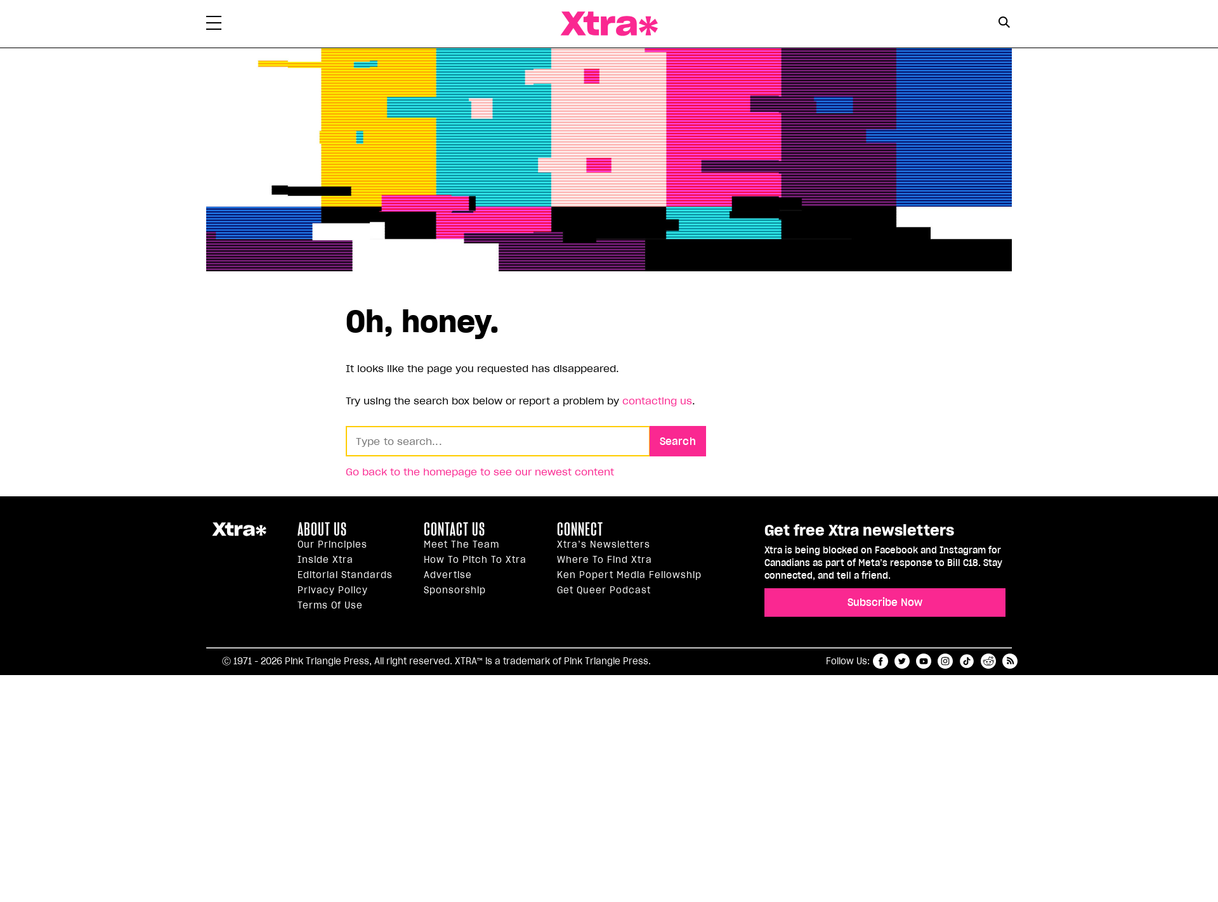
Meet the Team (461, 544)
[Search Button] (1004, 22)
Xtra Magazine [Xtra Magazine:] (239, 534)
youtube (923, 661)
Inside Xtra (325, 559)
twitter (902, 661)
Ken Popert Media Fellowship (629, 575)
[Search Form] (1004, 24)
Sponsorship (455, 590)
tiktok (966, 661)
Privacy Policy (333, 590)
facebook (880, 661)
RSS (1010, 661)
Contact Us (454, 529)
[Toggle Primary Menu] (213, 25)
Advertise (448, 575)
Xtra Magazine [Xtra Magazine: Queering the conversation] (609, 24)
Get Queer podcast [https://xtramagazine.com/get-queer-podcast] (604, 590)
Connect (580, 529)
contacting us (657, 400)
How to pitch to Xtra (475, 559)
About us (322, 529)
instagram (945, 661)
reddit (988, 661)
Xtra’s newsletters (603, 544)
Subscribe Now (885, 602)
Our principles (332, 544)
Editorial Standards (345, 575)
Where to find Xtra (604, 559)
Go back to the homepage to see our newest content (480, 471)
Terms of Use (330, 605)
